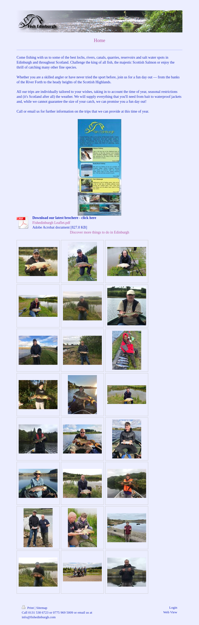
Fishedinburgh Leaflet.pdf (51, 223)
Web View (170, 612)
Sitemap (41, 608)
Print (28, 608)
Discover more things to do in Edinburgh (99, 232)
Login (173, 607)
